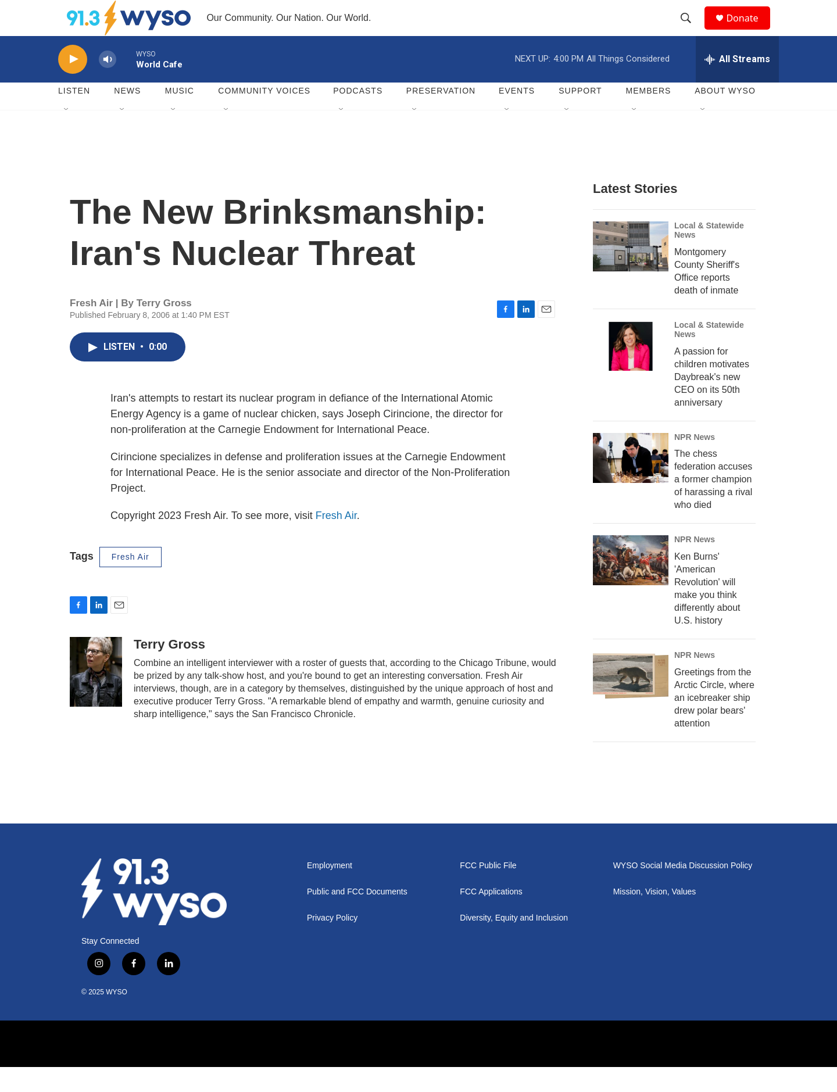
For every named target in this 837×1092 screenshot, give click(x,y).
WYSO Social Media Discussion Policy (683, 891)
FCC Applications (491, 917)
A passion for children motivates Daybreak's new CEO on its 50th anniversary (711, 401)
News (127, 116)
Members (648, 116)
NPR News (694, 462)
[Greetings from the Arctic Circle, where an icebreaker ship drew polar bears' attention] (630, 701)
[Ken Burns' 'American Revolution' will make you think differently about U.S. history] (630, 586)
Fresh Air (336, 540)
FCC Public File (488, 891)
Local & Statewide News (709, 255)
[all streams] (737, 84)
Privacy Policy (332, 943)
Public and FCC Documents (357, 917)
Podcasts (357, 116)
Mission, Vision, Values (654, 917)
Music (179, 116)
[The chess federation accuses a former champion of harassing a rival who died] (630, 483)
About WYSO (725, 116)
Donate (749, 30)
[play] (72, 84)
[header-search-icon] (691, 31)
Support (580, 116)
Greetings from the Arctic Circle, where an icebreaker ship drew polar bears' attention (714, 723)
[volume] (107, 84)
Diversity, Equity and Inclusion (514, 943)
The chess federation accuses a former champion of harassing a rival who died (713, 504)
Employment (329, 891)
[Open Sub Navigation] (66, 134)
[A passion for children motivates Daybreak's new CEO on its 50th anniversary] (630, 371)
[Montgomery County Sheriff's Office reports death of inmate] (630, 271)
